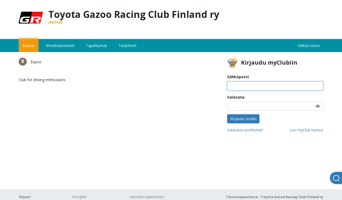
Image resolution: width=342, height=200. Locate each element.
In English (79, 197)
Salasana (235, 97)
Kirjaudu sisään (243, 118)
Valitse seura (309, 45)
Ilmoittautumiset (60, 45)
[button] (317, 106)
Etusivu (28, 45)
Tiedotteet (127, 45)
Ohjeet (25, 197)
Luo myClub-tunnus (306, 129)
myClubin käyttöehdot (147, 197)
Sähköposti (238, 76)
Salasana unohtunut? (245, 129)
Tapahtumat (96, 45)
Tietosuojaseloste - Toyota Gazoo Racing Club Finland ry (274, 197)
